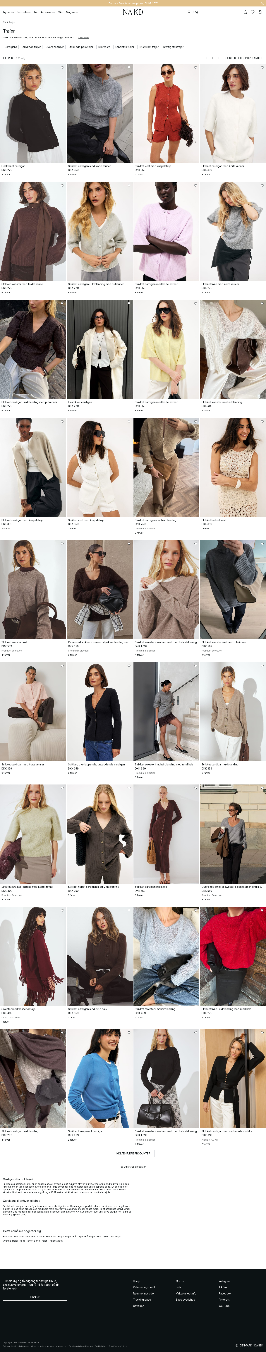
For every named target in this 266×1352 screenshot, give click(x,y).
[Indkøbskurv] (260, 12)
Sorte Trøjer (40, 1240)
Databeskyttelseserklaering (81, 1346)
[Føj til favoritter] (62, 67)
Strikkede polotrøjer (25, 1236)
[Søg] (213, 12)
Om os (180, 1281)
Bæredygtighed (185, 1299)
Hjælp (136, 1281)
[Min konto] (245, 12)
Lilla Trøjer (115, 1236)
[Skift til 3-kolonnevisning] (219, 58)
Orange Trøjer (10, 1240)
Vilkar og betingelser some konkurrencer (49, 1346)
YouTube (224, 1305)
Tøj (4, 22)
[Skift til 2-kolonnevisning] (214, 58)
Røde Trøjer (26, 1240)
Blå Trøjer (78, 1236)
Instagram (224, 1281)
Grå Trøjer (89, 1236)
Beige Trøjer (64, 1236)
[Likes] (253, 12)
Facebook (225, 1293)
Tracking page (142, 1299)
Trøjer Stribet (55, 1240)
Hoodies (7, 1236)
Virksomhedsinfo (186, 1293)
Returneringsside (143, 1293)
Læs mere (83, 37)
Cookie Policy (101, 1346)
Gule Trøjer (103, 1236)
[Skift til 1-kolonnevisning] (208, 58)
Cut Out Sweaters (46, 1236)
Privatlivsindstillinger (118, 1346)
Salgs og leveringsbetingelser (16, 1346)
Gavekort (138, 1305)
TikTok (223, 1287)
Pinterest (224, 1299)
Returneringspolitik (144, 1287)
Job (178, 1287)
